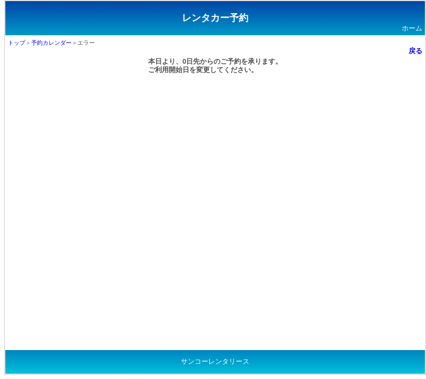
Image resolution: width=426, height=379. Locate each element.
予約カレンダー (51, 42)
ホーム (412, 28)
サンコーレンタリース (215, 361)
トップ (16, 42)
